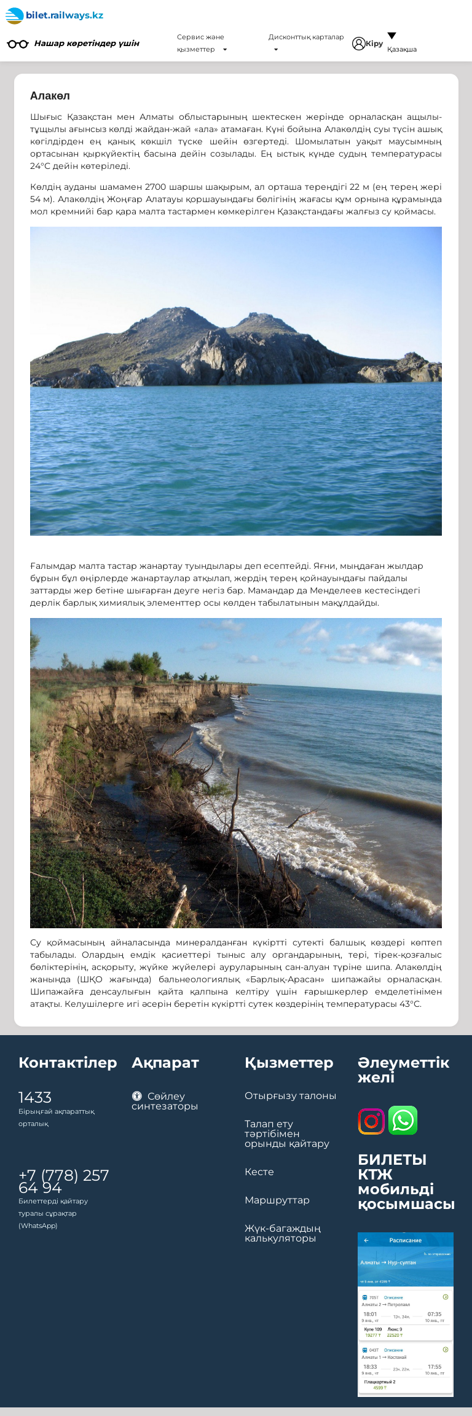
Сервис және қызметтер (202, 43)
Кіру (367, 43)
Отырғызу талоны (291, 1096)
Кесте (259, 1172)
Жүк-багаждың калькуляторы (283, 1233)
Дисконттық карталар (306, 43)
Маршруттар (277, 1200)
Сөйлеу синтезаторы (165, 1101)
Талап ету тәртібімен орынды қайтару (287, 1134)
